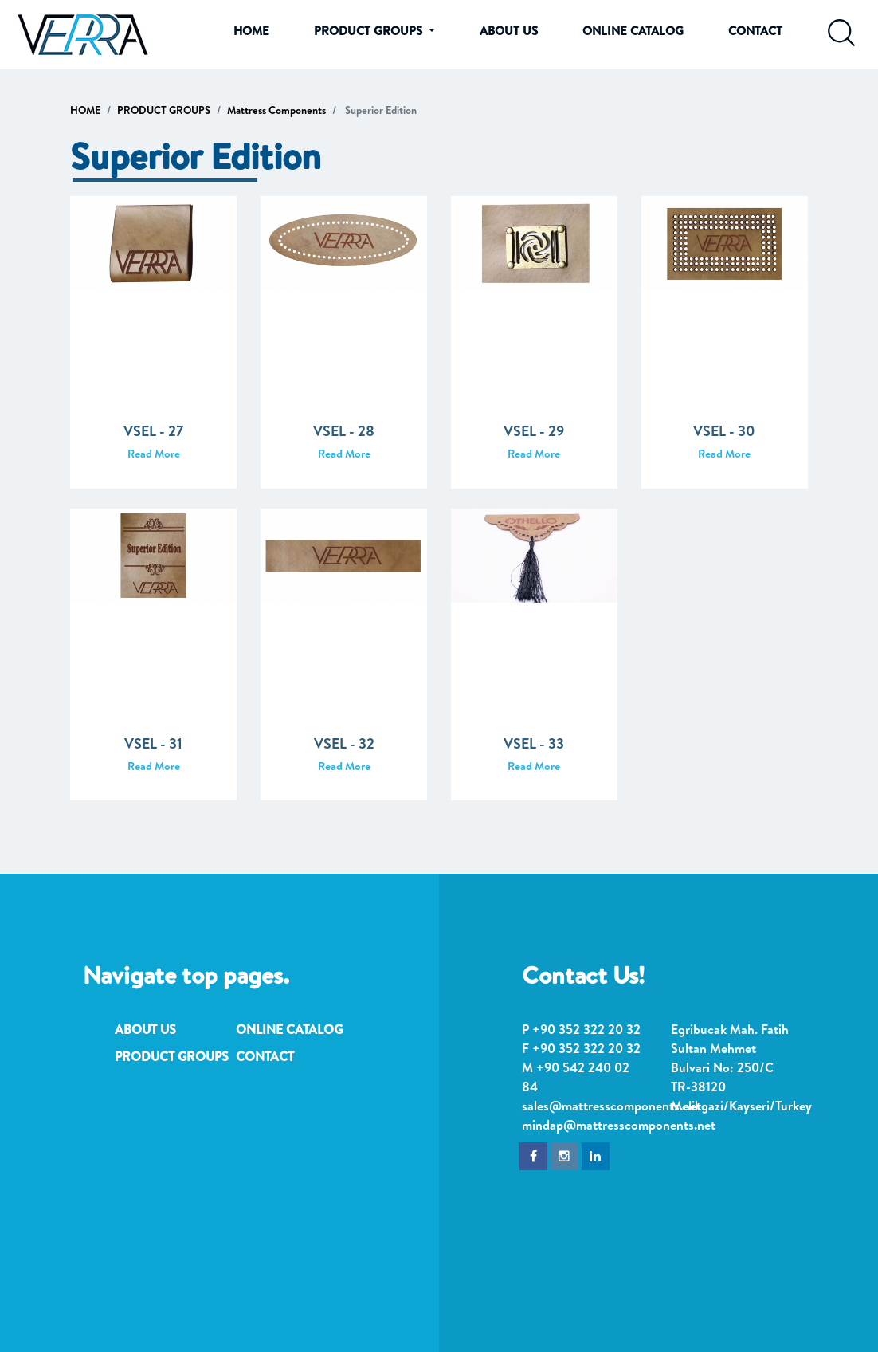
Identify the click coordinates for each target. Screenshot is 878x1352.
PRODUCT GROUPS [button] (369, 30)
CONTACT (755, 30)
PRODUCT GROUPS (163, 110)
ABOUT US (509, 30)
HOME (251, 30)
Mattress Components (276, 110)
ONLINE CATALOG (633, 30)
